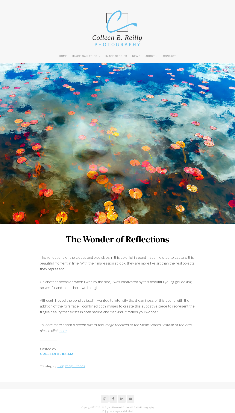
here (63, 331)
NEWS (136, 56)
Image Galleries (84, 56)
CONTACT (169, 56)
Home (63, 56)
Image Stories (116, 56)
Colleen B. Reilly (57, 353)
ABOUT (150, 56)
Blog (61, 365)
